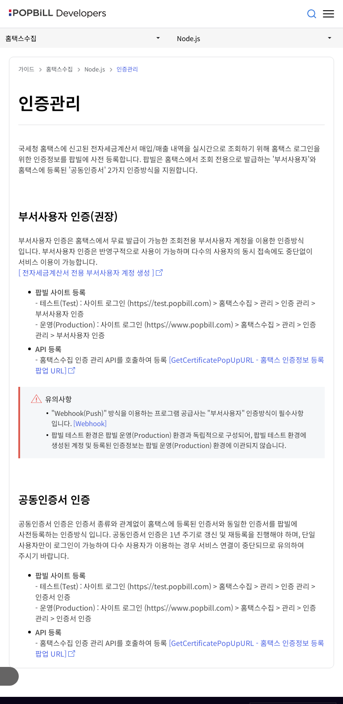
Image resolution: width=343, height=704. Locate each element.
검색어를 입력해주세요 (312, 14)
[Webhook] (90, 423)
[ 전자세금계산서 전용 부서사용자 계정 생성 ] (86, 272)
